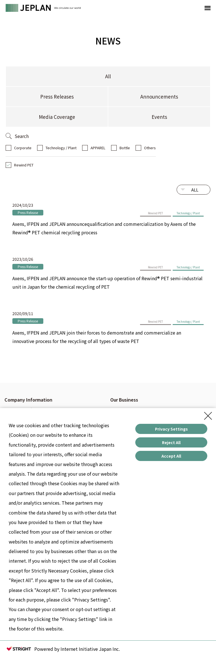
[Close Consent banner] (208, 416)
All (108, 76)
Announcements (159, 96)
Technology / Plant (61, 147)
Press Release (28, 212)
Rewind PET (23, 165)
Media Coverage (57, 116)
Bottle (125, 147)
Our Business (124, 399)
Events (159, 116)
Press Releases (57, 96)
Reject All (171, 442)
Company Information (28, 399)
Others (150, 147)
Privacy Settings (171, 429)
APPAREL (98, 147)
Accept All (171, 456)
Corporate (23, 147)
